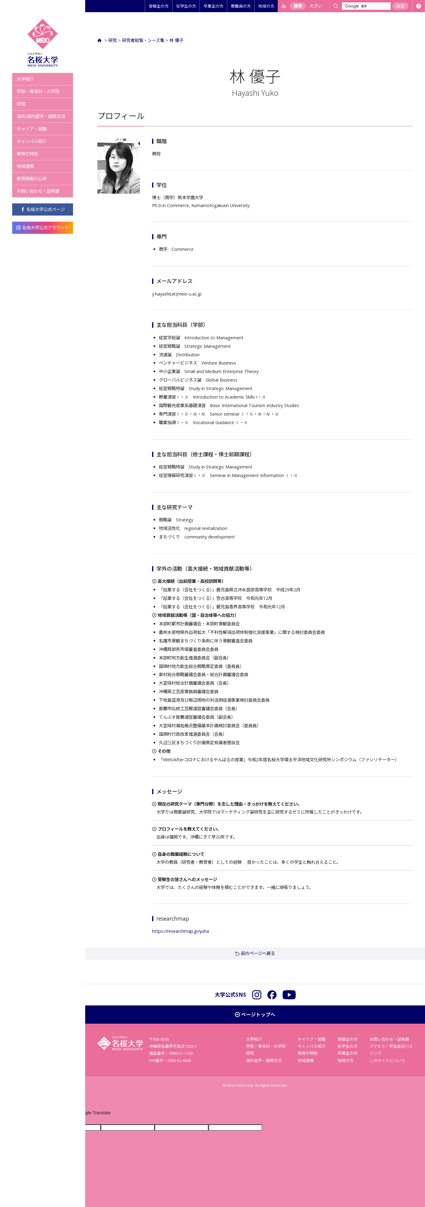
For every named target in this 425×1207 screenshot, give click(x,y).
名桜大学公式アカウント (42, 227)
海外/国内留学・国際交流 (41, 116)
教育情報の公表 (32, 179)
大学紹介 (25, 79)
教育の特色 (27, 154)
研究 (21, 104)
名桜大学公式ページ (43, 209)
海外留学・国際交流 (264, 1060)
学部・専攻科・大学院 (38, 91)
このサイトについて (387, 1060)
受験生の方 (159, 6)
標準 (298, 6)
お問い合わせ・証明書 (38, 191)
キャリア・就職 (32, 129)
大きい (315, 6)
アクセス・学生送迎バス (391, 1046)
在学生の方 (186, 6)
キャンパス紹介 (32, 141)
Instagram (256, 994)
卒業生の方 (213, 6)
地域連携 (25, 166)
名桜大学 (42, 42)
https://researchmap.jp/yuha (180, 931)
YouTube (289, 994)
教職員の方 (241, 6)
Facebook (272, 994)
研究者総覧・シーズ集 (143, 40)
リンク (375, 1053)
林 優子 (176, 40)
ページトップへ (258, 1014)
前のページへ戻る (258, 953)
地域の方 (266, 6)
